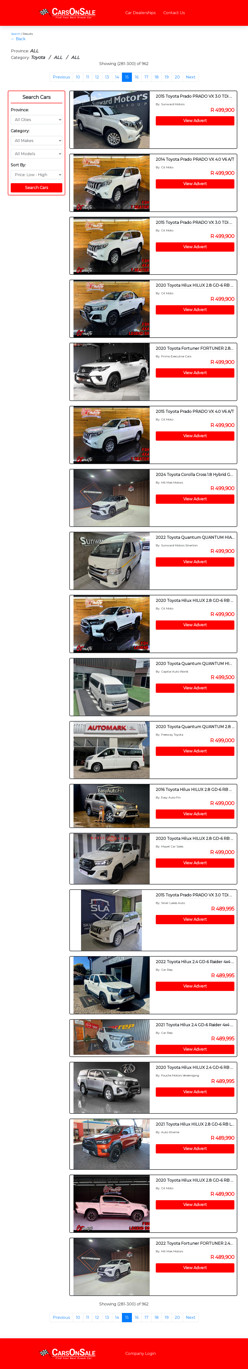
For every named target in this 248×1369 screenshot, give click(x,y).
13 (107, 77)
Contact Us (174, 12)
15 (127, 77)
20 (177, 77)
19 (167, 77)
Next (190, 77)
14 (117, 77)
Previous (61, 77)
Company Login (140, 1353)
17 (146, 77)
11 (87, 77)
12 (97, 77)
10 (78, 77)
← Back (18, 39)
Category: (20, 131)
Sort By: (18, 165)
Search (15, 34)
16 (136, 77)
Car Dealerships (140, 12)
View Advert (195, 120)
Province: (20, 110)
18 (157, 77)
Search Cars (36, 97)
